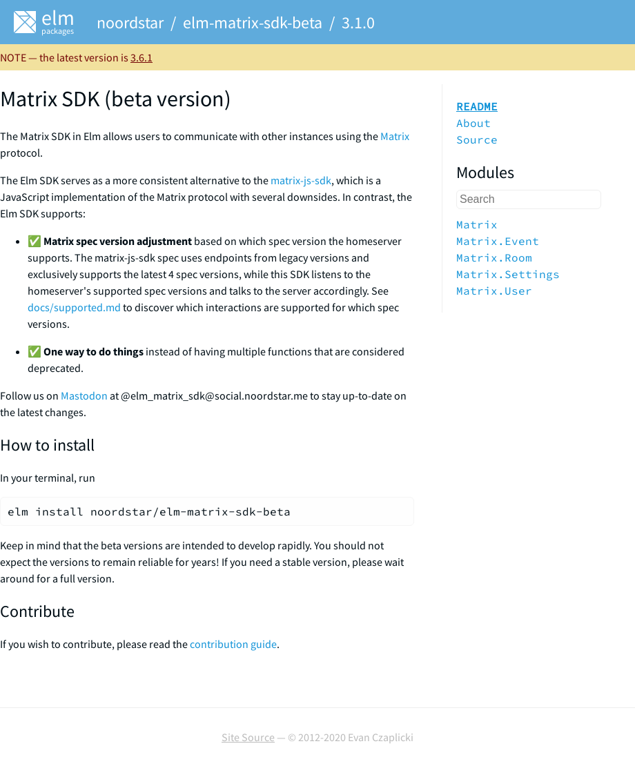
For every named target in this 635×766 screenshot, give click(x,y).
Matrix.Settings (508, 274)
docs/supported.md (74, 307)
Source (477, 139)
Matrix (394, 136)
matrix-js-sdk (301, 180)
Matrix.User (494, 290)
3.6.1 (141, 57)
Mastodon (84, 395)
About (473, 123)
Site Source (248, 737)
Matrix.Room (494, 257)
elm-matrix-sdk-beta (252, 22)
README (477, 106)
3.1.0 (358, 22)
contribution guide (233, 644)
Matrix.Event (497, 241)
